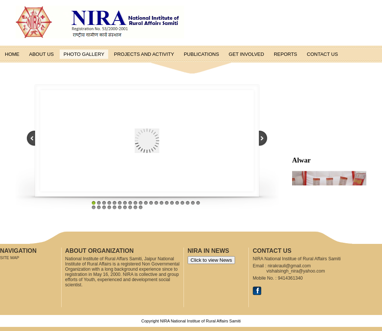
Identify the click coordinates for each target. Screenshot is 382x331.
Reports (285, 54)
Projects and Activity (144, 54)
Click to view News (211, 260)
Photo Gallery (83, 54)
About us (41, 54)
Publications (201, 54)
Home (12, 54)
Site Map (9, 257)
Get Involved (246, 54)
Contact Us (322, 54)
